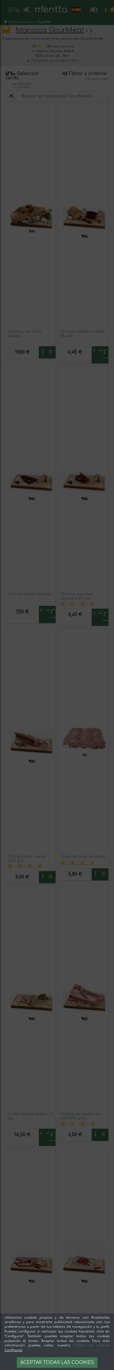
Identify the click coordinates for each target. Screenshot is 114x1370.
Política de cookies (91, 1345)
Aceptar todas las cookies (57, 1362)
